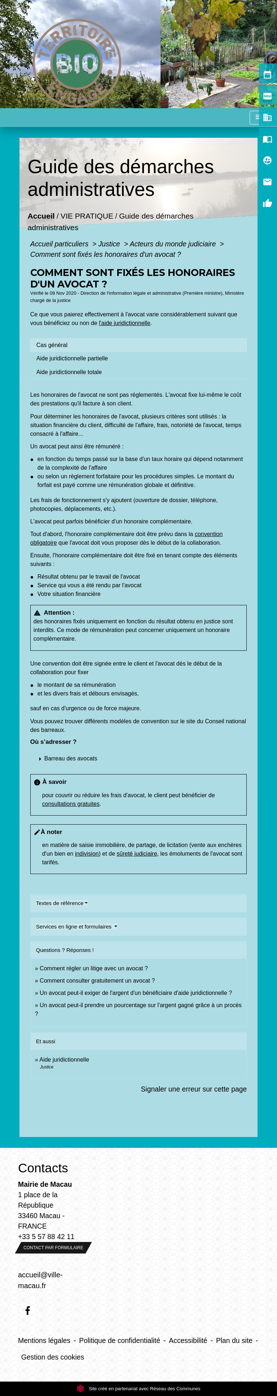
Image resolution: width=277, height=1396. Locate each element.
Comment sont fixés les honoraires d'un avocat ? (105, 254)
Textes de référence (60, 903)
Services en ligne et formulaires (74, 926)
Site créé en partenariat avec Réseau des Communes (139, 1388)
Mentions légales (44, 1340)
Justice (110, 244)
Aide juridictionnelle (64, 1060)
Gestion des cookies (52, 1357)
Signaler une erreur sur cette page (194, 1089)
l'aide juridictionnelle (124, 323)
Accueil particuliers (60, 244)
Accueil (40, 216)
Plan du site (234, 1340)
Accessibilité (188, 1340)
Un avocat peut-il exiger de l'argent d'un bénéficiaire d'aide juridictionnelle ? (136, 993)
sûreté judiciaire (137, 854)
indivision (87, 854)
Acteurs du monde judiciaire (174, 244)
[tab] (138, 345)
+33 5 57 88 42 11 (46, 1237)
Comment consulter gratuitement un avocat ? (97, 981)
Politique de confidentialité (119, 1340)
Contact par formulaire (53, 1247)
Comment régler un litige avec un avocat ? (94, 968)
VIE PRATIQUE (87, 216)
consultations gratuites (71, 804)
